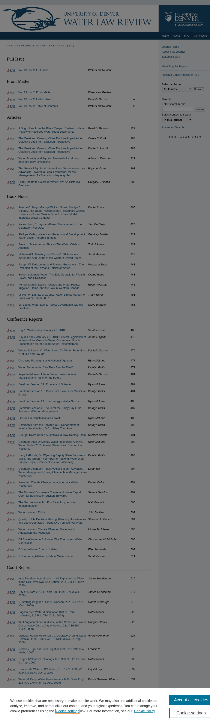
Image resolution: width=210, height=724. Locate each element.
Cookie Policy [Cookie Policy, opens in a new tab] (144, 711)
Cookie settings (67, 711)
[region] (105, 706)
